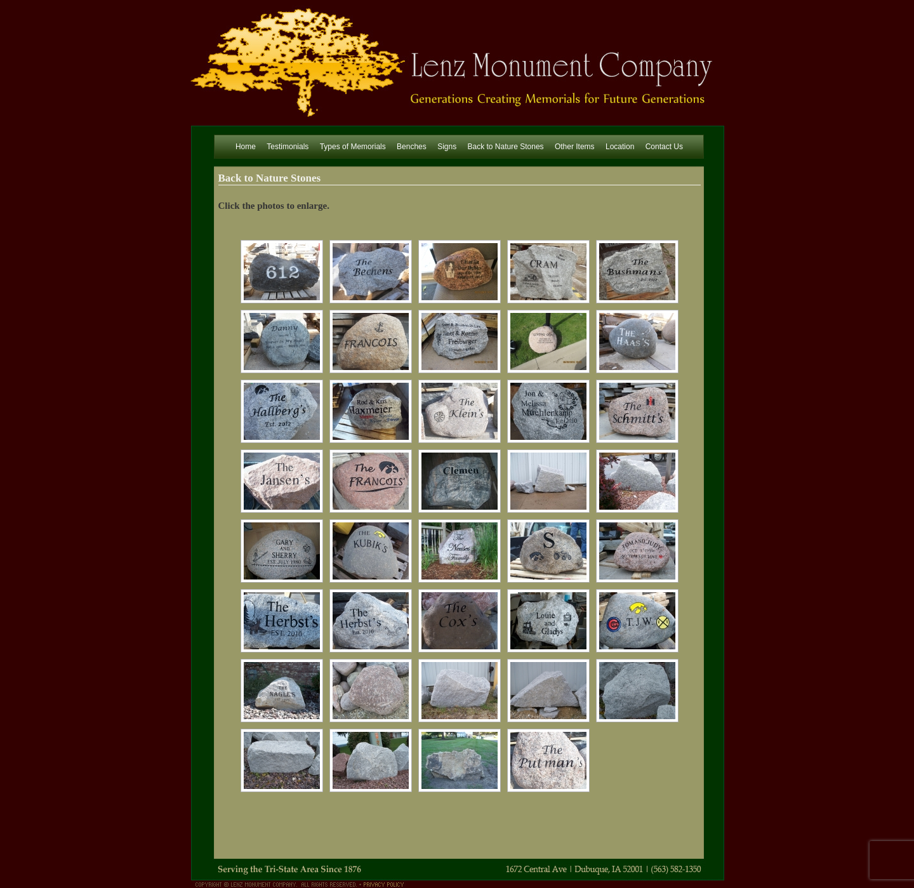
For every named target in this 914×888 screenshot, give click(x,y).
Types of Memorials (353, 146)
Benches (412, 146)
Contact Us (664, 146)
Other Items (575, 146)
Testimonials (287, 146)
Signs (446, 146)
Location (620, 146)
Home (245, 146)
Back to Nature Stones (506, 146)
